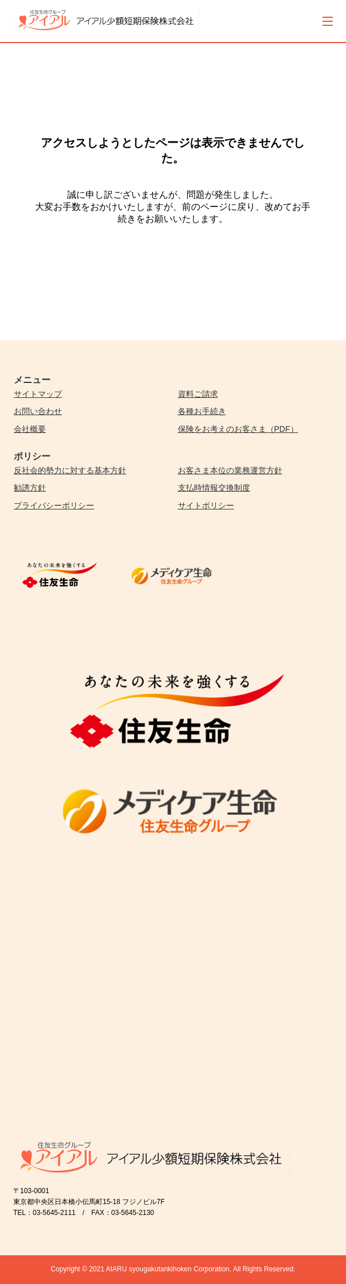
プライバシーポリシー (54, 505)
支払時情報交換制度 (214, 487)
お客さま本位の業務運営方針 (230, 470)
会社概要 (30, 429)
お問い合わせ (38, 411)
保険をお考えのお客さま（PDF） (238, 429)
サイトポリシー (206, 505)
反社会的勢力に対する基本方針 (70, 470)
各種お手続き (202, 411)
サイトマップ (38, 393)
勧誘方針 (30, 487)
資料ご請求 (198, 393)
